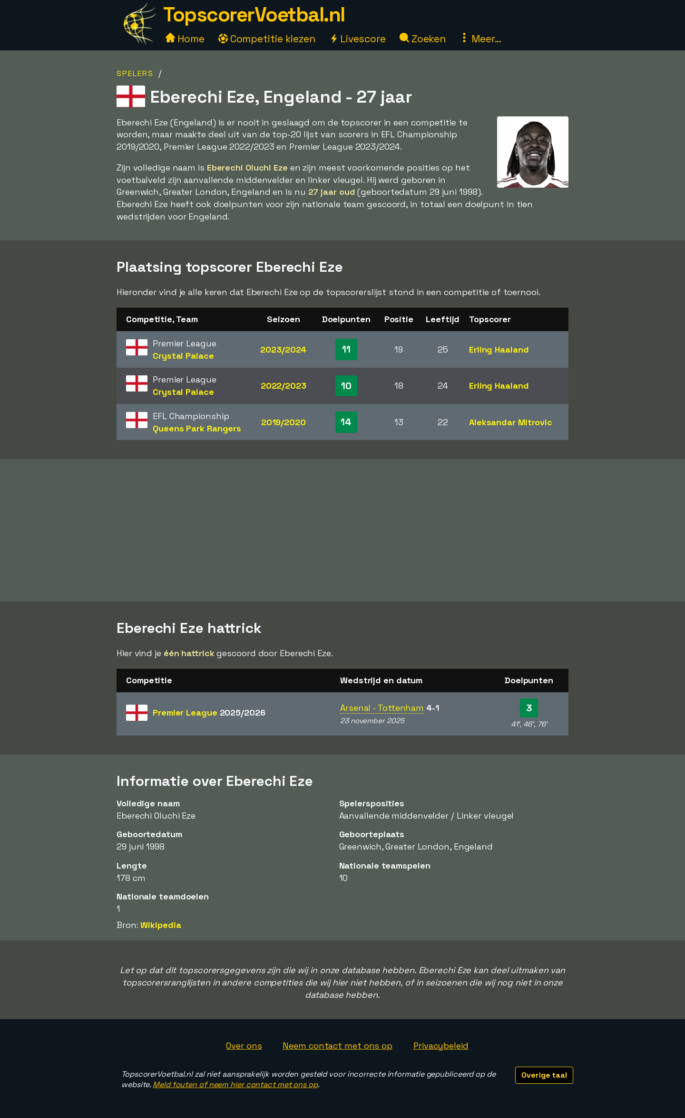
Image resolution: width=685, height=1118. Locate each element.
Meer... (480, 38)
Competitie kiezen (266, 38)
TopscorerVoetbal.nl (254, 14)
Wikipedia (160, 924)
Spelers (135, 73)
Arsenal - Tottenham (382, 707)
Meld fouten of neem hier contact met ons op (235, 1084)
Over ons (244, 1045)
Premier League (209, 712)
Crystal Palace (183, 355)
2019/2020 (283, 422)
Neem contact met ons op (337, 1045)
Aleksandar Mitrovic (510, 422)
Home (185, 38)
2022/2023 (283, 385)
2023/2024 (283, 349)
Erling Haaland (499, 349)
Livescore (357, 38)
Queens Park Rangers (197, 428)
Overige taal (544, 1075)
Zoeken (423, 38)
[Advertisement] (342, 530)
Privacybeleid (441, 1045)
